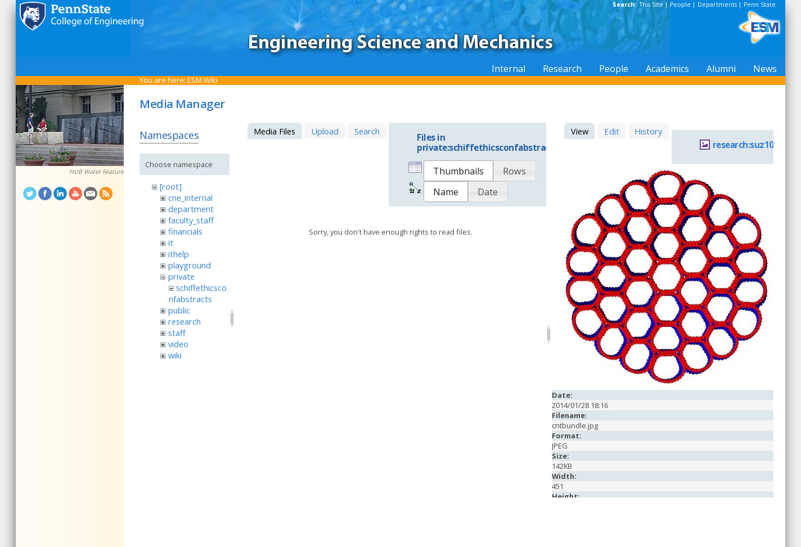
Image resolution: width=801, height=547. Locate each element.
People (680, 4)
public (179, 310)
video (178, 343)
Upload (325, 131)
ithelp (178, 253)
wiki (175, 355)
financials (185, 231)
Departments (717, 4)
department (191, 208)
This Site (651, 4)
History (648, 131)
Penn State (760, 4)
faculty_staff (191, 220)
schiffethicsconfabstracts (198, 293)
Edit (611, 131)
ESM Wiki (202, 80)
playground (189, 265)
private (181, 276)
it (170, 242)
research (184, 321)
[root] (171, 186)
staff (177, 332)
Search (367, 131)
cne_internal (190, 197)
